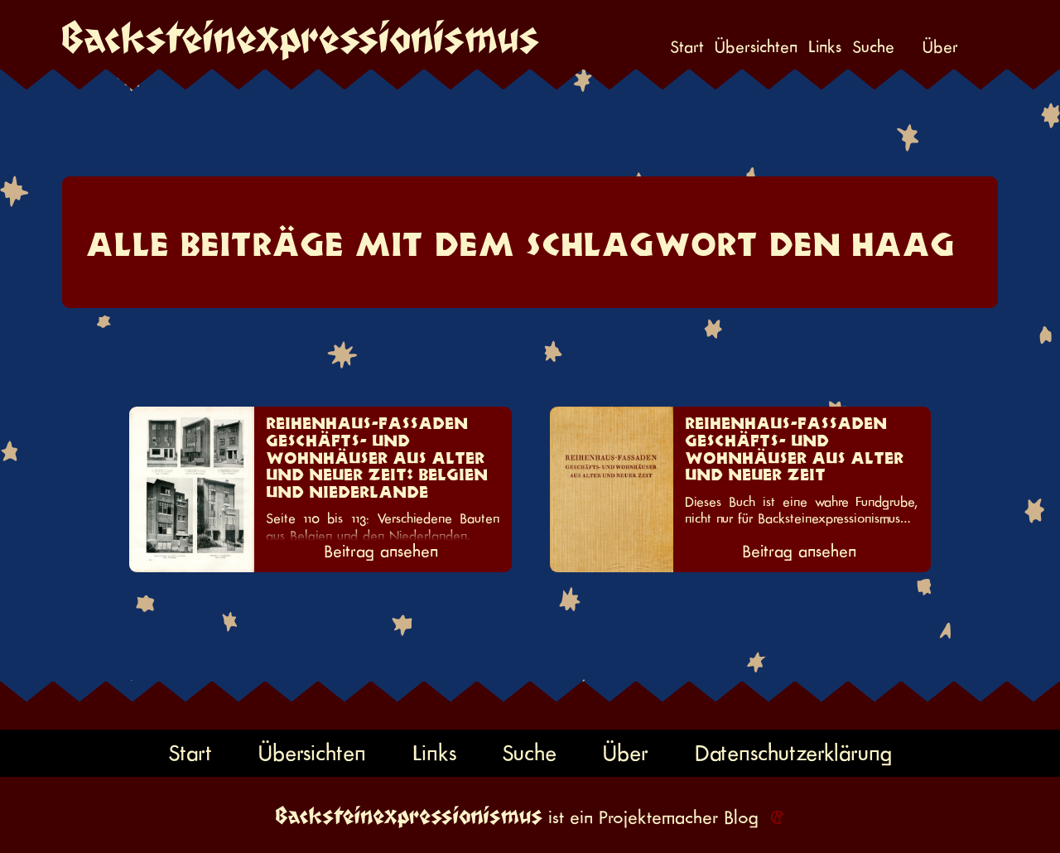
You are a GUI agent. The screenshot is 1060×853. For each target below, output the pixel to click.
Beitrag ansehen (381, 551)
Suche (873, 47)
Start (687, 47)
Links (824, 47)
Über (940, 47)
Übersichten (756, 47)
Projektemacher (658, 817)
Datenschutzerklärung (793, 753)
